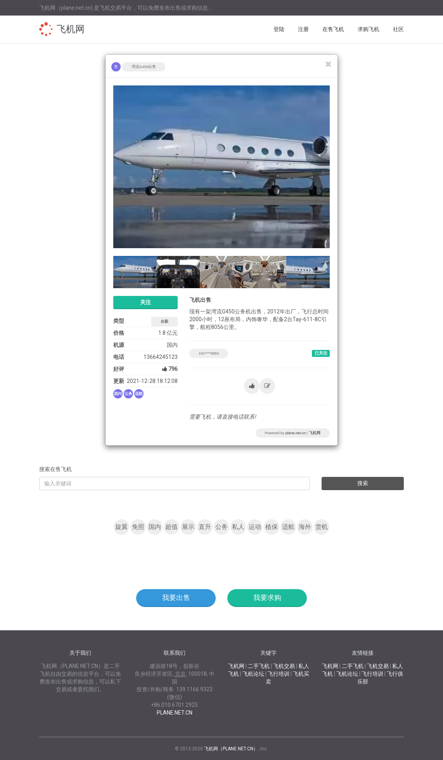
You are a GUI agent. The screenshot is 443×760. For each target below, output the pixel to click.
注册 (303, 29)
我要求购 (267, 597)
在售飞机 (333, 29)
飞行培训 (278, 674)
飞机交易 (284, 666)
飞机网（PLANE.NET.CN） (231, 748)
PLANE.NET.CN (174, 713)
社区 (398, 29)
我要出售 (176, 597)
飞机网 (71, 29)
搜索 (362, 483)
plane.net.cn (296, 433)
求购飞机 (368, 29)
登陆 (278, 29)
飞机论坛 (253, 674)
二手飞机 (259, 666)
